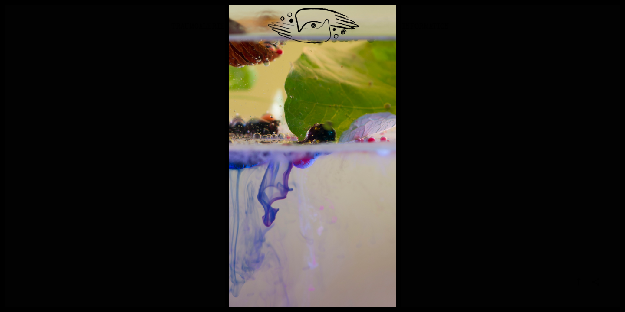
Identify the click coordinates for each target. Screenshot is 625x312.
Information (425, 32)
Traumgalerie (198, 32)
